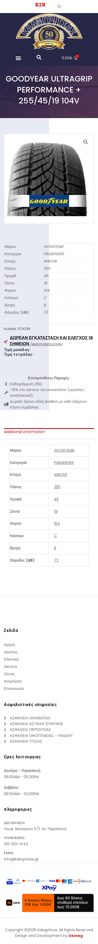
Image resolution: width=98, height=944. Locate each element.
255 (47, 268)
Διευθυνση (14, 822)
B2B (40, 4)
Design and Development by (49, 935)
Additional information (24, 431)
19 (45, 283)
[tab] (49, 431)
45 (46, 275)
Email (9, 852)
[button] (18, 58)
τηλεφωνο (14, 837)
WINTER (50, 261)
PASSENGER (54, 254)
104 (47, 290)
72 (46, 312)
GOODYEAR (54, 246)
